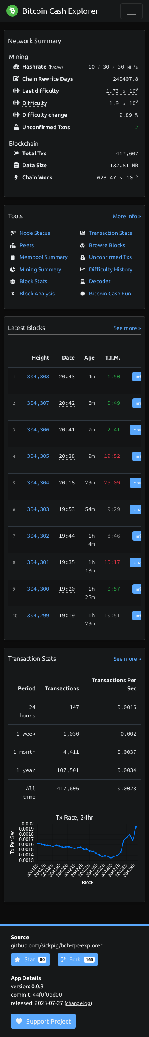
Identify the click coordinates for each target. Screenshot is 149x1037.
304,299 (38, 615)
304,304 (38, 482)
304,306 (38, 429)
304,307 (38, 402)
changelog (78, 1003)
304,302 (38, 535)
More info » (127, 216)
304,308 (38, 376)
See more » (127, 328)
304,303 (38, 509)
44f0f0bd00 (47, 994)
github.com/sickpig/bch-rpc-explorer (56, 945)
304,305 (38, 455)
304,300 (38, 588)
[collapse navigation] (131, 11)
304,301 (38, 562)
